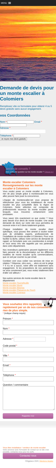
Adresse (5, 128)
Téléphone (6, 135)
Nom (3, 122)
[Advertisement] (17, 150)
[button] (4, 3)
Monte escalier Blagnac (14, 288)
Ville (6, 355)
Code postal (10, 345)
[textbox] (23, 131)
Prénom (8, 318)
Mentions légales (46, 461)
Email (38, 122)
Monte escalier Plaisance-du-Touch (19, 290)
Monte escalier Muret (12, 285)
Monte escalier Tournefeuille (16, 283)
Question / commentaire (15, 385)
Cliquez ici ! (49, 172)
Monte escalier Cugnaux (14, 292)
